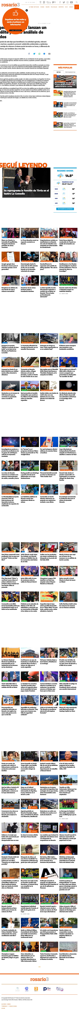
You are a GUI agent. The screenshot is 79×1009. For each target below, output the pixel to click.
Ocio (66, 7)
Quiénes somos (6, 1004)
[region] (39, 15)
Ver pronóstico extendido (65, 208)
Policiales (54, 7)
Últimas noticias (34, 7)
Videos (71, 7)
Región (47, 7)
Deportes (61, 7)
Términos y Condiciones (9, 1006)
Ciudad (42, 7)
